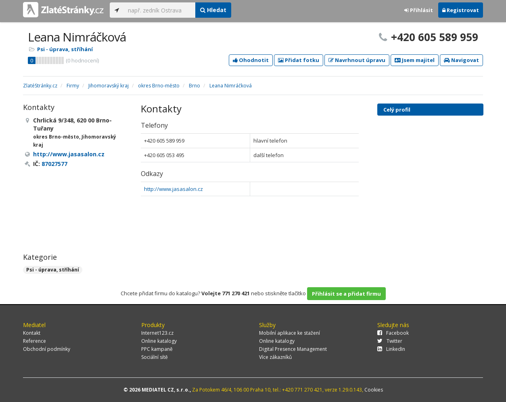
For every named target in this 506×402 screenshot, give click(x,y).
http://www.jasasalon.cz (173, 189)
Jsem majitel (415, 60)
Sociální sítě (154, 357)
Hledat (213, 10)
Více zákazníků (275, 357)
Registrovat (460, 10)
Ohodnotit (251, 60)
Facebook (393, 332)
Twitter (389, 341)
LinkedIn (391, 349)
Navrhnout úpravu (356, 60)
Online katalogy (159, 341)
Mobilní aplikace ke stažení (289, 332)
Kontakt (31, 332)
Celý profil (396, 109)
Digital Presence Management (293, 349)
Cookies (373, 389)
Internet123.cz (157, 332)
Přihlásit (418, 10)
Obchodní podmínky (46, 349)
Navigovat (461, 60)
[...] (159, 10)
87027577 (54, 164)
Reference (34, 341)
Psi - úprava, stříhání (65, 49)
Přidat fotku (298, 60)
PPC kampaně (157, 349)
